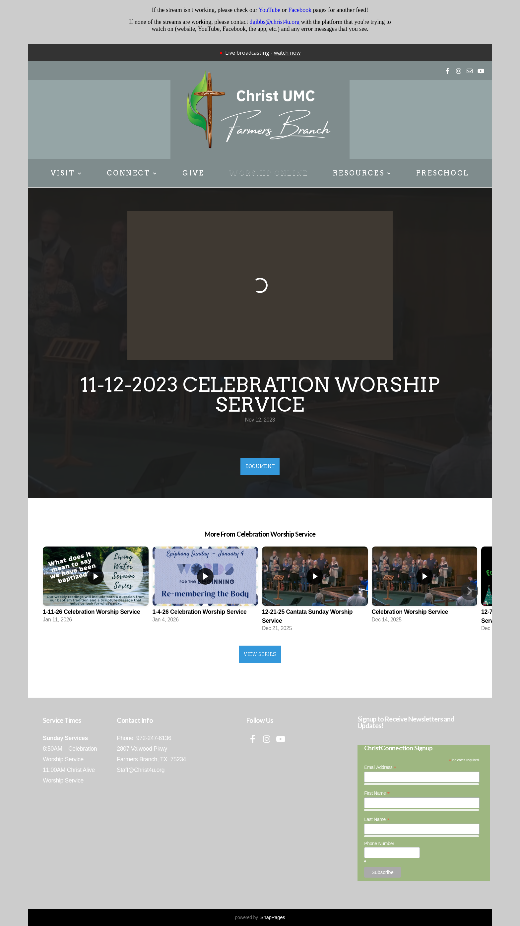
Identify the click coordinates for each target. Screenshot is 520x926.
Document (260, 466)
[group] (96, 587)
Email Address (380, 767)
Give (193, 173)
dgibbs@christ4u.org (274, 22)
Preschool (442, 173)
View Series (260, 654)
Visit (66, 173)
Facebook (299, 10)
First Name (377, 793)
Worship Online (268, 173)
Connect (132, 173)
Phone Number (379, 843)
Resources (362, 173)
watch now (287, 52)
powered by (260, 917)
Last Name (376, 819)
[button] (469, 591)
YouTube (270, 10)
